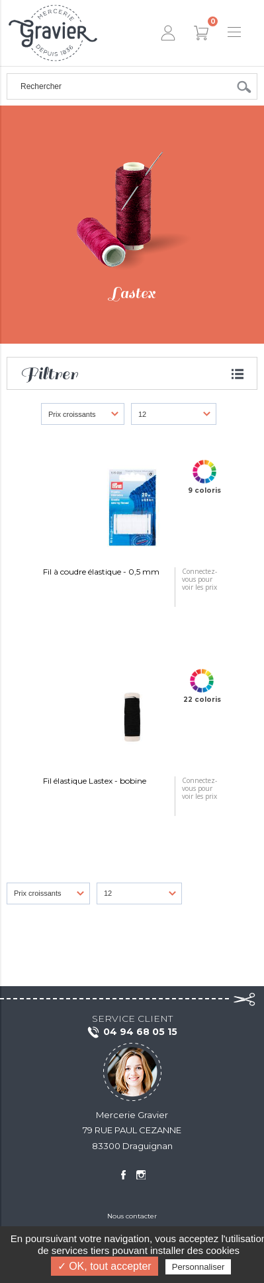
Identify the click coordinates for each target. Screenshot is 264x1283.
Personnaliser (198, 1267)
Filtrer (49, 373)
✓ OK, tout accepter (105, 1266)
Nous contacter (132, 1216)
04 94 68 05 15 (132, 1032)
